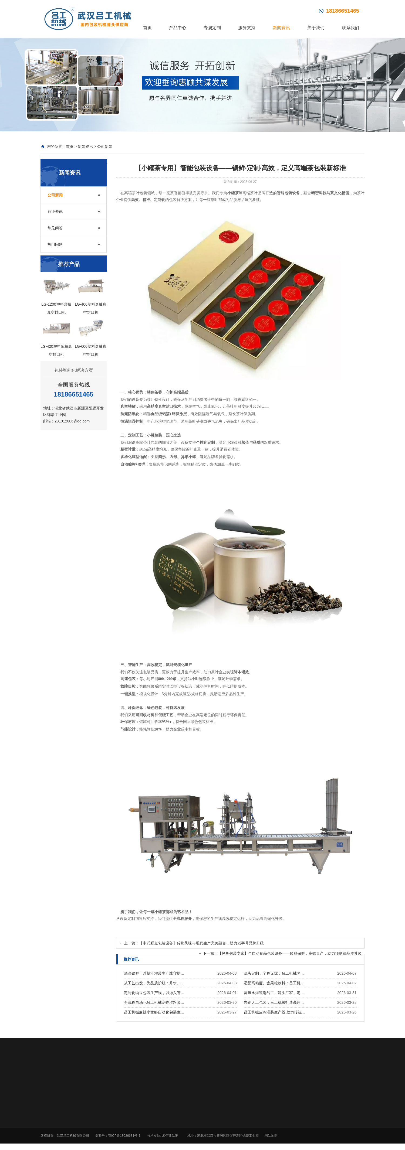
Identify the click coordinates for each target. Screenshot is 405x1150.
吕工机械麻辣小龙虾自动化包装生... (154, 1013)
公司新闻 (104, 147)
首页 (147, 27)
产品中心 (177, 27)
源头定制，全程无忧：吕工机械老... (274, 974)
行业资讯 (55, 212)
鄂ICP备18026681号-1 (124, 1136)
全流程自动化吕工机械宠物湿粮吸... (154, 1003)
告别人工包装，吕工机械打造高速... (274, 1003)
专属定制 (212, 27)
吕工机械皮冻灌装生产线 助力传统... (274, 1013)
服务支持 (246, 27)
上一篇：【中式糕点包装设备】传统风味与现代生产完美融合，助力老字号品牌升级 (191, 943)
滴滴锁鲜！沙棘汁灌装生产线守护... (154, 974)
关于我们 (316, 27)
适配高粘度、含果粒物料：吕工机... (274, 983)
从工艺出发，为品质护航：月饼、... (154, 983)
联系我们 (350, 27)
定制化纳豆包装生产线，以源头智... (154, 993)
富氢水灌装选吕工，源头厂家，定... (274, 993)
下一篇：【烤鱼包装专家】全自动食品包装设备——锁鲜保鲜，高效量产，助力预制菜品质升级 (280, 954)
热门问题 (55, 245)
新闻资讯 (281, 27)
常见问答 (55, 228)
